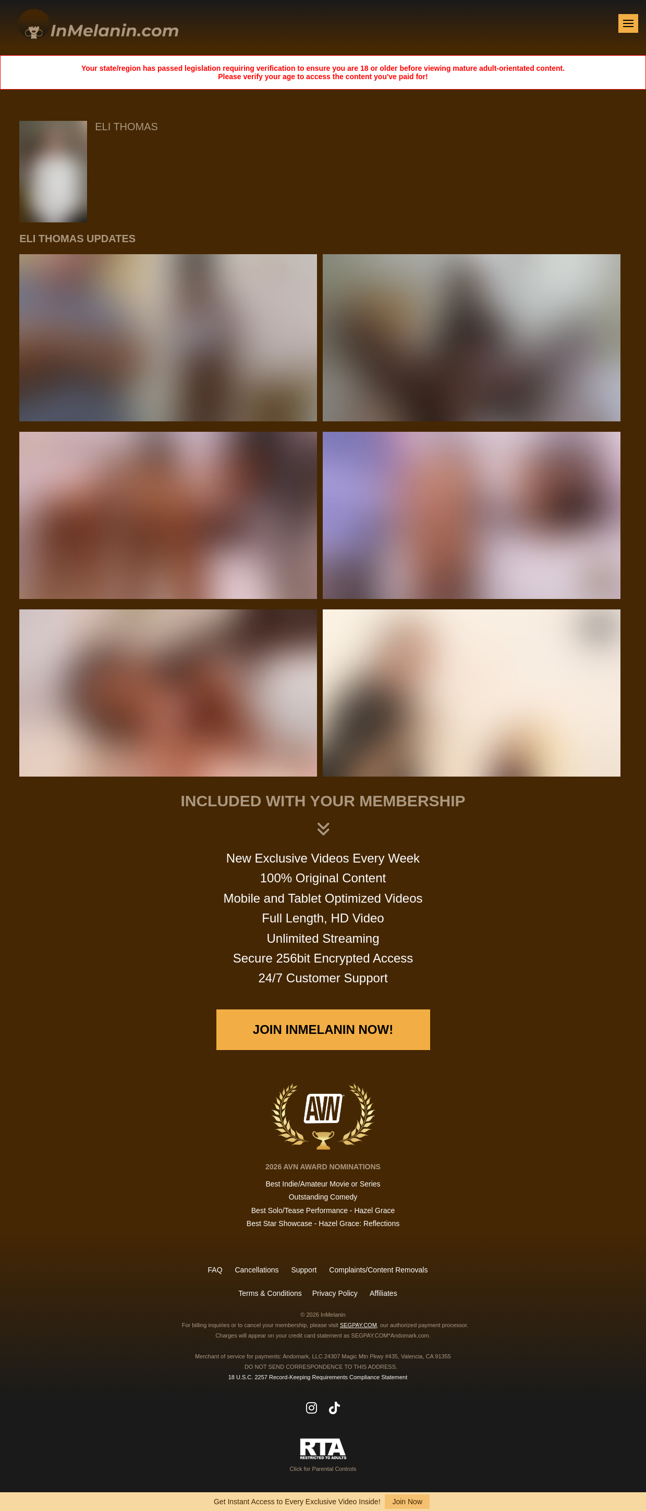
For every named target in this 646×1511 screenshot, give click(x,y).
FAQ (215, 1270)
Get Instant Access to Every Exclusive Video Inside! (297, 1501)
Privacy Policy (335, 1293)
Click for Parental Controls (323, 1455)
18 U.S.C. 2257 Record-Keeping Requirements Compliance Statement (318, 1377)
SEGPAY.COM (358, 1325)
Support (303, 1270)
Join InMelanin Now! (323, 1029)
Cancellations (256, 1270)
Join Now (407, 1501)
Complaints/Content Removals (378, 1270)
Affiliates (383, 1293)
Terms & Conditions (269, 1293)
